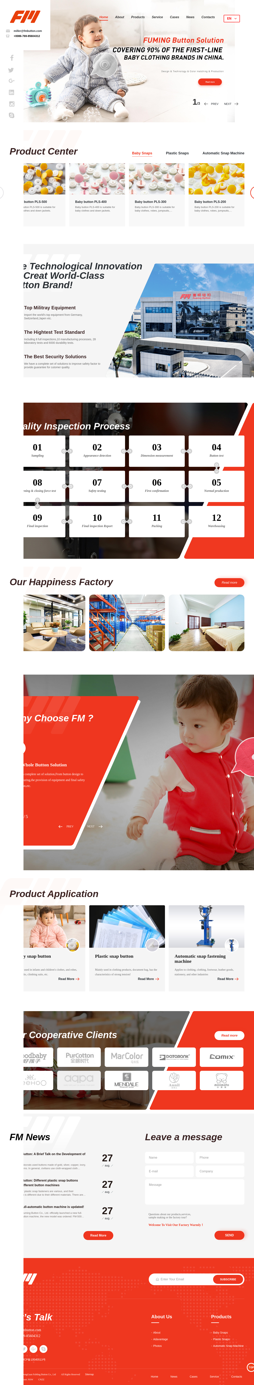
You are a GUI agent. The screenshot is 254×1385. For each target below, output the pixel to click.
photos (157, 1345)
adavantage (160, 1339)
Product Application (54, 894)
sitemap (89, 1374)
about (119, 17)
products (138, 17)
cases (174, 17)
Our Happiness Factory (61, 582)
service (157, 17)
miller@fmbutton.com (28, 30)
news (190, 17)
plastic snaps (177, 153)
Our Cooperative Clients (63, 1035)
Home (103, 17)
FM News (30, 1137)
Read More (66, 979)
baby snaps (142, 153)
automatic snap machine (223, 153)
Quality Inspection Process (70, 426)
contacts (208, 17)
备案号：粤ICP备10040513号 (28, 1359)
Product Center (43, 151)
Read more (229, 582)
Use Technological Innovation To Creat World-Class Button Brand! (76, 275)
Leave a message (183, 1137)
